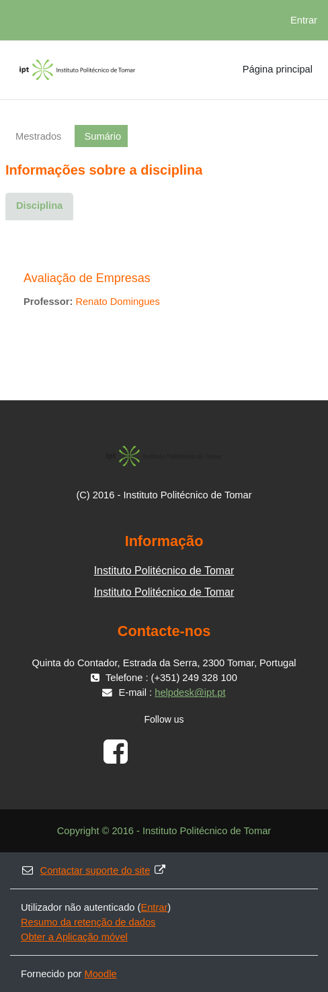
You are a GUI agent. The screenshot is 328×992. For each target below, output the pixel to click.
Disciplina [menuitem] (39, 205)
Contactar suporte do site (94, 870)
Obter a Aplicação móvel (74, 937)
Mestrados (38, 136)
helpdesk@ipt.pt (190, 692)
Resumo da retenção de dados (88, 922)
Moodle (101, 973)
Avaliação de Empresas (87, 278)
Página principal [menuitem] (278, 69)
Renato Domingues (117, 301)
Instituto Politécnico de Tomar (164, 570)
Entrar (303, 20)
